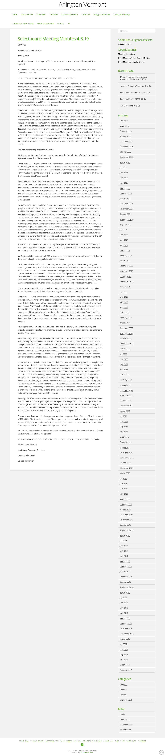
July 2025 (123, 167)
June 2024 (124, 234)
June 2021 (124, 421)
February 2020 (126, 504)
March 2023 (125, 312)
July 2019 (123, 540)
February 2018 (126, 623)
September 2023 (126, 281)
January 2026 (125, 136)
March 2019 (125, 561)
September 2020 (126, 468)
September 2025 (126, 157)
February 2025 (126, 193)
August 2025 (125, 162)
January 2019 (125, 571)
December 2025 (126, 141)
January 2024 (125, 260)
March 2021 (125, 437)
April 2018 (124, 613)
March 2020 (125, 499)
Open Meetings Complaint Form (131, 62)
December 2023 (126, 266)
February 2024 (126, 255)
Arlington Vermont (82, 4)
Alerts (69, 741)
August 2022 (125, 348)
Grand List (108, 741)
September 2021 (126, 405)
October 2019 (125, 525)
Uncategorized (126, 700)
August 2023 (125, 286)
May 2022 (124, 364)
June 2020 (124, 483)
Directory (120, 741)
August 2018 (125, 592)
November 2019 (126, 520)
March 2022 (125, 374)
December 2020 (126, 452)
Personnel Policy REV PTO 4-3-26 (135, 92)
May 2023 (124, 302)
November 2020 (126, 457)
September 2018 (126, 587)
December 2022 (126, 328)
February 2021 (126, 442)
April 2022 (124, 369)
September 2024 (126, 219)
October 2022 (125, 338)
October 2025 (125, 152)
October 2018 (125, 582)
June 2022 (124, 359)
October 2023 (125, 276)
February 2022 (126, 380)
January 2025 (125, 198)
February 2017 (126, 670)
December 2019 (126, 514)
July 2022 (123, 354)
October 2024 (125, 214)
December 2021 (126, 390)
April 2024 (124, 245)
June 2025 (124, 172)
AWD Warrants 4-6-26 (130, 106)
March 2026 (125, 126)
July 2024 (123, 229)
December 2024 (126, 203)
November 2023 (126, 271)
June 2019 (124, 545)
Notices (123, 694)
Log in (122, 714)
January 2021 (125, 447)
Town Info (132, 741)
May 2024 (124, 240)
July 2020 (123, 478)
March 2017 (125, 665)
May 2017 (124, 654)
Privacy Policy (37, 741)
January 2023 (125, 323)
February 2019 (126, 566)
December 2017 (126, 628)
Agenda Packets (124, 44)
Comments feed (126, 724)
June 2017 (124, 649)
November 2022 (126, 333)
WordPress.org (126, 729)
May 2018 (124, 608)
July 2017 (123, 644)
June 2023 (124, 297)
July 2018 (123, 597)
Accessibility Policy (55, 741)
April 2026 (124, 121)
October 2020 (125, 462)
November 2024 (126, 209)
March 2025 (125, 188)
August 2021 (125, 411)
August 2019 (125, 535)
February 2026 (126, 131)
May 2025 (124, 177)
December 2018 (126, 577)
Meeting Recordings (126, 54)
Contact (142, 741)
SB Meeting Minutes (92, 741)
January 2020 (125, 509)
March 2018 (125, 618)
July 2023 (123, 291)
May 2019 (124, 551)
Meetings (123, 684)
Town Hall (24, 741)
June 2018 (124, 602)
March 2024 (125, 250)
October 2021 (125, 400)
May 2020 (124, 488)
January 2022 (125, 385)
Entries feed (125, 719)
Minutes (123, 689)
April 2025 (124, 183)
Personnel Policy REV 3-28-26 (133, 99)
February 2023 (126, 317)
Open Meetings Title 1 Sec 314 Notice (134, 58)
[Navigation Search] (69, 23)
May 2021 (124, 426)
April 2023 (124, 307)
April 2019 (124, 556)
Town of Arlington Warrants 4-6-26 (135, 86)
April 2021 (124, 431)
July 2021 (123, 416)
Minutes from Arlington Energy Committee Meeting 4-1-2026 (133, 78)
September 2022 (126, 343)
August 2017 (125, 639)
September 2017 (126, 633)
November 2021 (126, 395)
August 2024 (125, 224)
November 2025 (126, 146)
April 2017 (124, 659)
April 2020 (124, 494)
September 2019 (126, 530)
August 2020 (125, 473)
